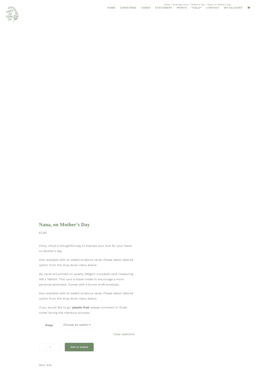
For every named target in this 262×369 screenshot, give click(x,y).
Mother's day (87, 279)
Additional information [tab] (51, 303)
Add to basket (79, 256)
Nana (70, 285)
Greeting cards (66, 279)
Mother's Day (56, 285)
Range (49, 234)
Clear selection (124, 243)
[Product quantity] (50, 256)
